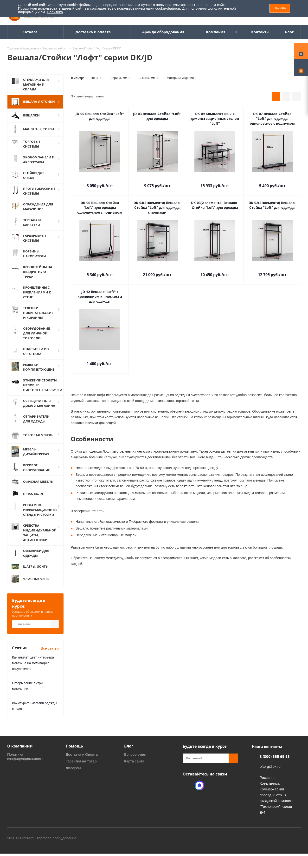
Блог (128, 752)
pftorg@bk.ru (270, 772)
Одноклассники (187, 791)
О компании (20, 752)
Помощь (74, 752)
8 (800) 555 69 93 (275, 762)
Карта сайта (134, 767)
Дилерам (73, 774)
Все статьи (50, 654)
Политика (55, 12)
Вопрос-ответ (135, 760)
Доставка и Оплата (82, 760)
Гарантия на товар (81, 767)
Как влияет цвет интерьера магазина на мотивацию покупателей (33, 669)
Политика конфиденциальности (25, 762)
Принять (280, 8)
